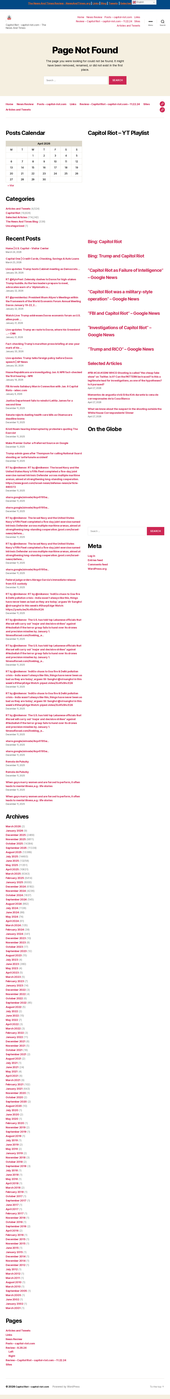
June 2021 (12, 1071)
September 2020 (16, 1105)
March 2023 (13, 981)
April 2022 (12, 1028)
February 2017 (15, 1217)
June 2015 (12, 1252)
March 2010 (13, 1290)
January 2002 (14, 1308)
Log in (91, 581)
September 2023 (16, 955)
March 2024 (13, 929)
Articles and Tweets (128, 27)
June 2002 (12, 1303)
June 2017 (12, 1209)
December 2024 (16, 890)
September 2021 (16, 1058)
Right (12, 1360)
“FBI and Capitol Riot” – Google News (117, 328)
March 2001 (13, 1312)
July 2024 (12, 912)
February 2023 (15, 985)
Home (80, 19)
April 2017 (12, 1213)
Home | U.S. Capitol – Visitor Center (27, 252)
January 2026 (14, 834)
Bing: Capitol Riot (110, 245)
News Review (94, 19)
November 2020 (16, 1097)
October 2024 (14, 899)
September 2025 (16, 852)
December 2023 (16, 942)
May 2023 (12, 972)
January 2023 (14, 989)
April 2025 (12, 873)
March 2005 (13, 1299)
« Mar (11, 189)
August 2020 (14, 1110)
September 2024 (16, 903)
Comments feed (98, 590)
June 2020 (12, 1118)
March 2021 (13, 1084)
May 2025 (12, 869)
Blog (103, 3)
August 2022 (14, 1011)
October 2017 (14, 1200)
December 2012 (15, 1269)
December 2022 (16, 994)
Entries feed (95, 585)
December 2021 (15, 1045)
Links (95, 3)
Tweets (113, 3)
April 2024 (12, 925)
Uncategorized (15, 230)
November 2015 (16, 1247)
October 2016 (14, 1226)
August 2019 (13, 1140)
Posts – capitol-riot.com (118, 19)
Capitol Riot (13, 217)
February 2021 (15, 1088)
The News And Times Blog (22, 225)
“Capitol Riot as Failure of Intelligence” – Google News (124, 278)
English (138, 2)
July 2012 (12, 1273)
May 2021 (12, 1075)
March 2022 (13, 1032)
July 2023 (12, 963)
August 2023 (14, 959)
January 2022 (14, 1041)
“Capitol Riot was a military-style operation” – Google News (123, 302)
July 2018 (12, 1174)
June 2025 (12, 865)
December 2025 (16, 839)
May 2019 (12, 1153)
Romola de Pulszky (17, 765)
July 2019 (12, 1144)
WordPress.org (97, 594)
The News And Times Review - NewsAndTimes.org (59, 3)
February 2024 (15, 933)
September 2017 (16, 1204)
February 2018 (15, 1196)
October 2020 (14, 1101)
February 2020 (15, 1127)
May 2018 (12, 1183)
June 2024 (12, 916)
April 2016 (12, 1234)
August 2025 (14, 856)
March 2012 (13, 1277)
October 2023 (14, 951)
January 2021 (14, 1093)
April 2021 (12, 1080)
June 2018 (12, 1179)
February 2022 (15, 1037)
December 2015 (16, 1243)
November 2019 (16, 1131)
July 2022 (12, 1015)
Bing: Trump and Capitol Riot (124, 259)
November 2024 (16, 895)
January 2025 (14, 886)
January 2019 (14, 1157)
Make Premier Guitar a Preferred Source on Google (37, 447)
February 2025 (15, 882)
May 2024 (12, 920)
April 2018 (12, 1187)
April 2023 (12, 976)
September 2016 (16, 1230)
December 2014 (16, 1260)
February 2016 (15, 1239)
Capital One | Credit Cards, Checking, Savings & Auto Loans (42, 262)
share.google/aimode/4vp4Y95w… (27, 501)
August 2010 (14, 1286)
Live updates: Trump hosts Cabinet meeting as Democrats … (43, 273)
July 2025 (12, 860)
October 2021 (14, 1054)
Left (11, 1355)
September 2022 (16, 1007)
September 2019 (16, 1136)
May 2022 (12, 1024)
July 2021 (12, 1067)
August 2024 (14, 908)
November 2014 (16, 1265)
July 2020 (12, 1114)
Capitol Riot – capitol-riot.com (34, 1390)
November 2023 (16, 946)
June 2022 (12, 1019)
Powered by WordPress (69, 1390)
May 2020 (12, 1123)
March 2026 (13, 830)
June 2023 (12, 968)
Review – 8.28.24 (16, 1352)
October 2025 (14, 847)
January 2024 (14, 938)
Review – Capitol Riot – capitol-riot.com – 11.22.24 (104, 23)
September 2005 (16, 1295)
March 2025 (13, 877)
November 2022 (16, 998)
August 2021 (13, 1062)
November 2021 (15, 1050)
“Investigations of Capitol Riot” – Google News (120, 349)
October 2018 (14, 1166)
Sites (137, 23)
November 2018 (16, 1161)
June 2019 (12, 1148)
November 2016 (16, 1222)
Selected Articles (130, 3)
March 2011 (13, 1282)
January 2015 (14, 1256)
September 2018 (16, 1170)
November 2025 (16, 843)
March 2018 (13, 1191)
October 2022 (14, 1002)
